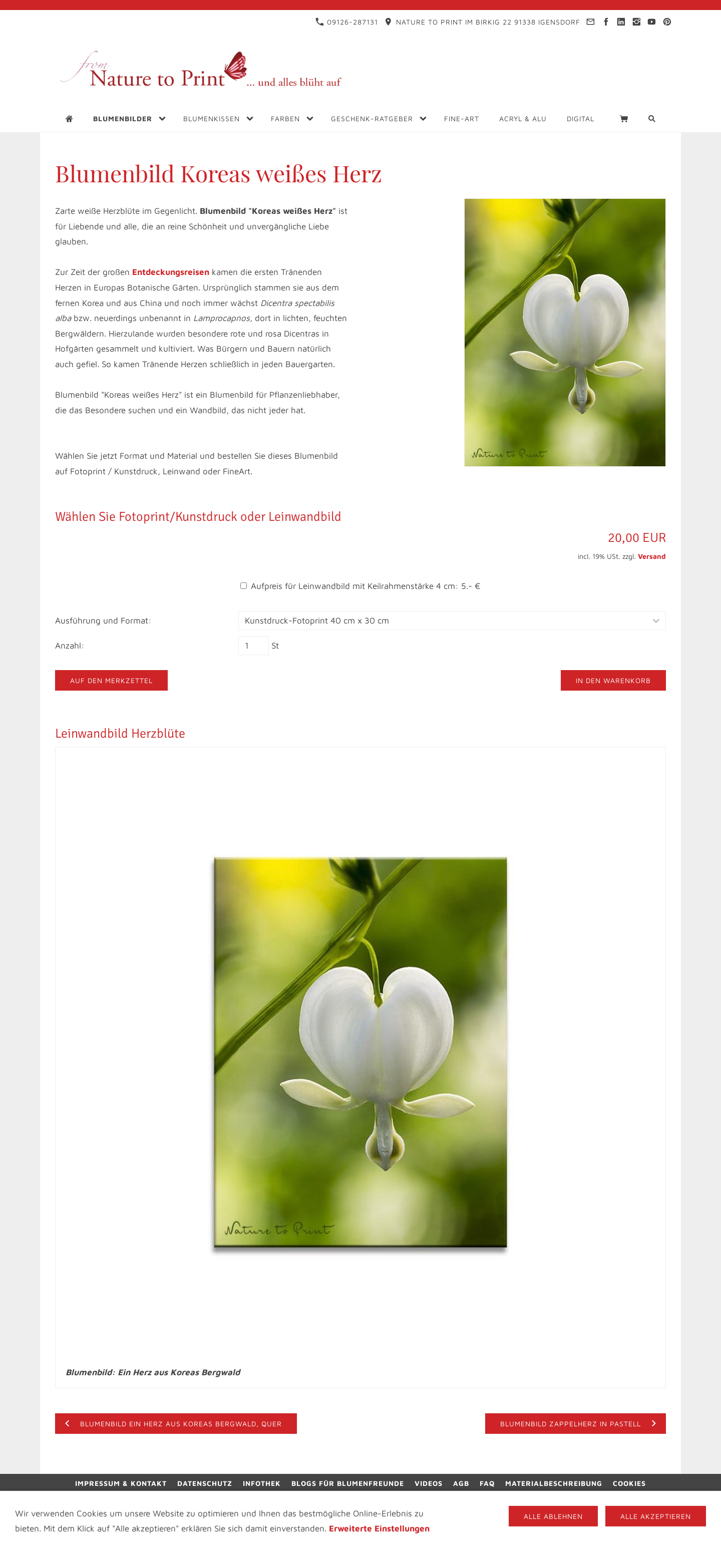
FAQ (487, 1483)
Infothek (262, 1483)
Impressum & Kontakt (121, 1483)
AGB (461, 1483)
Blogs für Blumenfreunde (347, 1483)
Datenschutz (204, 1483)
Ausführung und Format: (103, 620)
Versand (652, 556)
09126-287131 (346, 22)
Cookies (629, 1483)
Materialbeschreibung (553, 1483)
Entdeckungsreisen (170, 272)
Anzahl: (70, 646)
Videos (429, 1483)
